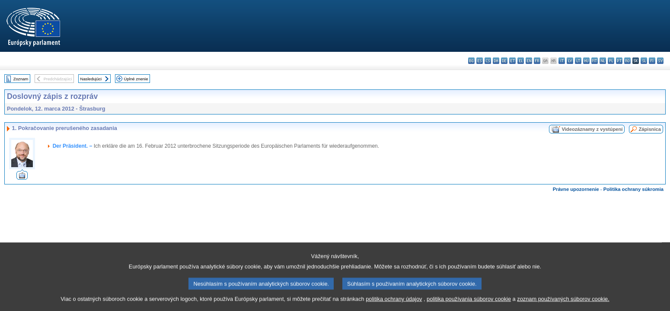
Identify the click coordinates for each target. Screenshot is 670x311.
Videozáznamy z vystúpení (592, 129)
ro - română (627, 60)
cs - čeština (488, 60)
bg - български (471, 60)
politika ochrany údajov (394, 304)
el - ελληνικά (520, 60)
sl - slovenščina (644, 60)
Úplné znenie (136, 78)
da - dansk (496, 60)
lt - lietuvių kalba (578, 60)
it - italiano (561, 60)
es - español (479, 60)
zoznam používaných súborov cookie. (563, 304)
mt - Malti (594, 60)
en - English (529, 60)
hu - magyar (586, 60)
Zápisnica (649, 129)
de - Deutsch (504, 60)
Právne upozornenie (576, 189)
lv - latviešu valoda (570, 60)
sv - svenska (660, 60)
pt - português (619, 60)
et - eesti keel (512, 60)
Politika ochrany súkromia (633, 189)
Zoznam (21, 78)
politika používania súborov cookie (469, 304)
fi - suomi (652, 60)
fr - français (537, 60)
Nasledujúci (91, 78)
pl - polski (611, 60)
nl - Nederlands (603, 60)
